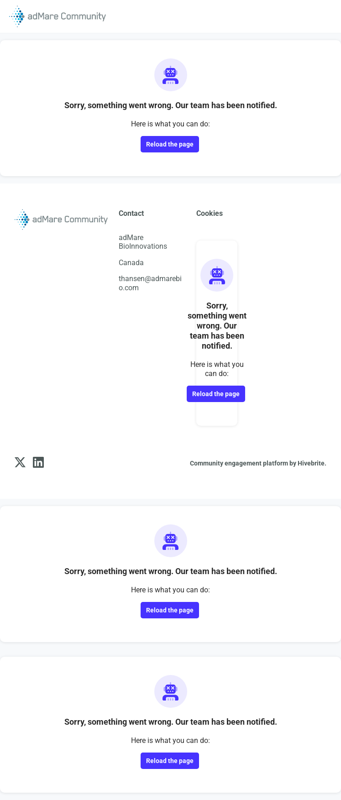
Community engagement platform (239, 463)
